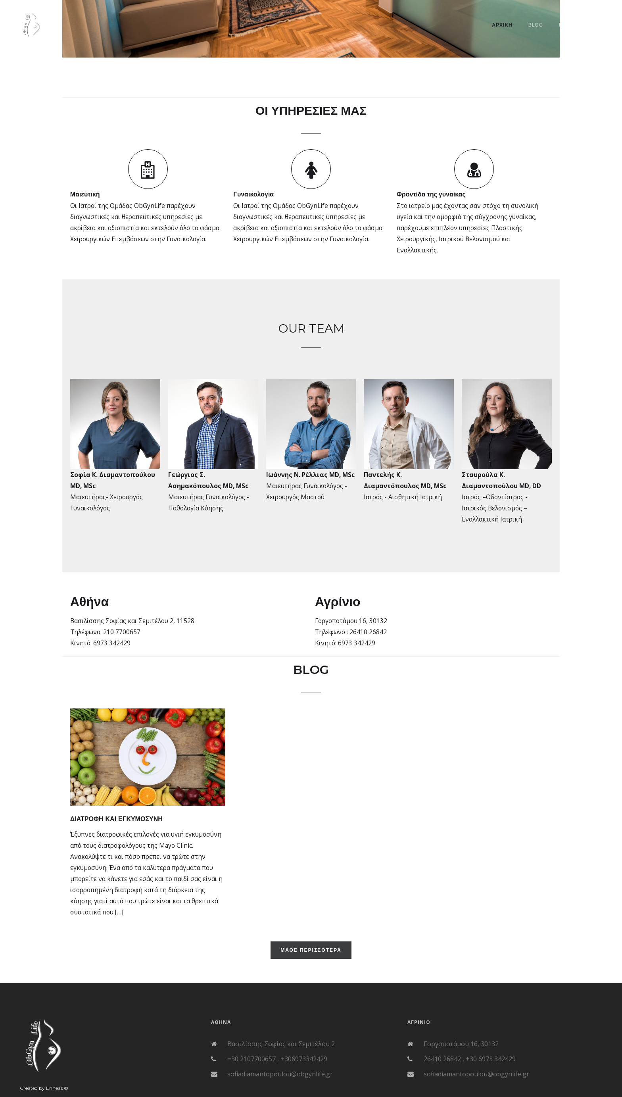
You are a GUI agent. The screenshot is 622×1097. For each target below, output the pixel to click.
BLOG (535, 25)
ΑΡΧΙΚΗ (502, 25)
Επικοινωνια (576, 25)
